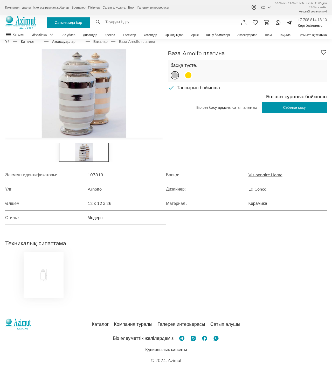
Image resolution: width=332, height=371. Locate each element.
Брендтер (79, 7)
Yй (7, 41)
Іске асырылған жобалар (51, 7)
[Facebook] (205, 338)
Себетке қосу (294, 107)
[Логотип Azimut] (20, 22)
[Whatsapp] (278, 22)
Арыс (195, 35)
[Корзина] (267, 22)
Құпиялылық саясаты (166, 349)
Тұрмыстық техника (312, 35)
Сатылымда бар (68, 22)
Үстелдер (150, 35)
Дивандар (90, 35)
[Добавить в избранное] (324, 52)
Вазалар (100, 41)
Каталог (27, 41)
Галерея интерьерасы (153, 7)
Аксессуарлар (247, 35)
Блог (131, 7)
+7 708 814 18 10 (312, 19)
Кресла (110, 35)
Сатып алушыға (113, 7)
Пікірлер (94, 7)
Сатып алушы (225, 324)
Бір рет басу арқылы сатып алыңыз (226, 107)
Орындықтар (174, 35)
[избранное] (255, 22)
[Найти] (98, 22)
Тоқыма (285, 35)
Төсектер (129, 35)
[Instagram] (193, 338)
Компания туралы (18, 7)
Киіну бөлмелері (218, 35)
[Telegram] (289, 22)
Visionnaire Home (265, 174)
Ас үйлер (69, 35)
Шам (268, 35)
